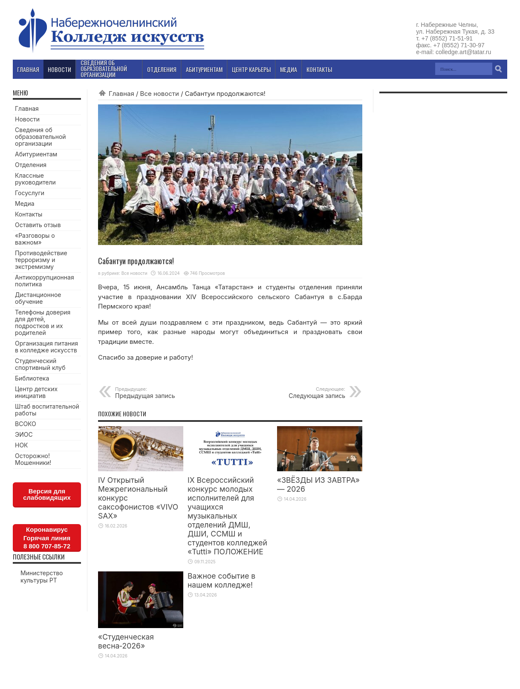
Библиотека (32, 378)
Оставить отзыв (38, 224)
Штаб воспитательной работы (47, 410)
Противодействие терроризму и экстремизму (41, 259)
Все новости (159, 93)
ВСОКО (25, 423)
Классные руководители (35, 179)
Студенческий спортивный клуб (40, 364)
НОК (21, 445)
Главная (121, 93)
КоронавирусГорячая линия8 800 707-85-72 (46, 538)
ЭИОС (24, 434)
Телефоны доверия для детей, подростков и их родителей (42, 322)
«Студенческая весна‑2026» (126, 641)
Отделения (30, 164)
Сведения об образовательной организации (40, 136)
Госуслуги (29, 192)
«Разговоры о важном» (35, 239)
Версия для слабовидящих (47, 494)
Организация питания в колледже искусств (46, 347)
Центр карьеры (251, 69)
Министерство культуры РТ (41, 576)
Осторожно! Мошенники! (33, 459)
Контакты (28, 214)
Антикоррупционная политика (44, 281)
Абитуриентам (36, 154)
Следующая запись (293, 392)
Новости (27, 119)
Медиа (25, 203)
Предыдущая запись (167, 392)
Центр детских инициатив (36, 392)
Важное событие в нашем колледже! (221, 580)
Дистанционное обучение (38, 298)
